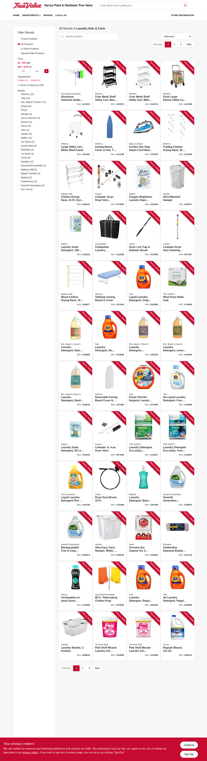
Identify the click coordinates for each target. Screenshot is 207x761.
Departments (30, 15)
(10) (25, 98)
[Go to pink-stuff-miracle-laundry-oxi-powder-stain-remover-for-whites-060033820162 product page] (143, 636)
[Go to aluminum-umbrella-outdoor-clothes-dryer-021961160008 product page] (75, 85)
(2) (26, 157)
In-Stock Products (30, 49)
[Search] (185, 5)
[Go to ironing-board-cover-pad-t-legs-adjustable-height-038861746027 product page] (109, 135)
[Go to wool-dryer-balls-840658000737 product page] (177, 285)
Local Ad (60, 15)
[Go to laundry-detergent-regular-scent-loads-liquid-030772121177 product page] (143, 586)
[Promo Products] (19, 39)
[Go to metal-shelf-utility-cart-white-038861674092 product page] (143, 85)
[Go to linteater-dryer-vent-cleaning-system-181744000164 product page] (109, 185)
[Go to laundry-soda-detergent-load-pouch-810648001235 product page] (75, 436)
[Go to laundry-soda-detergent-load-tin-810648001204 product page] (75, 235)
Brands (48, 15)
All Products (27, 44)
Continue (189, 745)
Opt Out (188, 754)
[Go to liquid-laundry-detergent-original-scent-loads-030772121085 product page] (143, 285)
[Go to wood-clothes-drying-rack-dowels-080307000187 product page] (75, 285)
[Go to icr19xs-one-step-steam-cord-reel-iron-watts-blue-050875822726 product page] (143, 135)
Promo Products (29, 39)
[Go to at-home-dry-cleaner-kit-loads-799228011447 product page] (143, 536)
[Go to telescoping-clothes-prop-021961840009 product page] (109, 586)
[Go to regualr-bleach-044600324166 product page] (177, 636)
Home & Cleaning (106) (32, 85)
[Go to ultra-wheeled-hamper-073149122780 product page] (177, 185)
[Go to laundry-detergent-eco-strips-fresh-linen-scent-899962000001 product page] (177, 436)
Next (189, 44)
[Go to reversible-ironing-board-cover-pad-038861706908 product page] (109, 386)
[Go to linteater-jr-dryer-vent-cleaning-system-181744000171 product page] (109, 436)
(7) (33, 102)
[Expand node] (19, 85)
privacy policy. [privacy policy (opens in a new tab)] (30, 752)
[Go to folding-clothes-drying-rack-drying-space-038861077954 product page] (177, 135)
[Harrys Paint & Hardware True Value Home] (27, 5)
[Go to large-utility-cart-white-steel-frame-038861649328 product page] (75, 135)
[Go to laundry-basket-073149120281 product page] (75, 636)
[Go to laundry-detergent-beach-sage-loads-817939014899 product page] (143, 486)
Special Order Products (32, 53)
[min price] (23, 71)
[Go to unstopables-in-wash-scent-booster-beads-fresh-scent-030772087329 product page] (75, 586)
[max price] (37, 71)
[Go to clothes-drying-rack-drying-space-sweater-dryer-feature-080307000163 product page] (75, 185)
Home (16, 15)
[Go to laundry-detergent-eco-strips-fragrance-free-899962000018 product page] (143, 436)
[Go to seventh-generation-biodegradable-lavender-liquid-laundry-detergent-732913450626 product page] (177, 486)
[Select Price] (46, 71)
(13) (27, 94)
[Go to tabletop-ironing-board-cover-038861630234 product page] (109, 285)
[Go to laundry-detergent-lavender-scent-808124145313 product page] (143, 335)
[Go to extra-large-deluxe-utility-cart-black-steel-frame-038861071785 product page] (177, 85)
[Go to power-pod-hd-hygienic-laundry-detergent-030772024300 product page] (143, 386)
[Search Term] (143, 5)
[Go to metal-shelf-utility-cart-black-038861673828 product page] (109, 85)
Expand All (35, 80)
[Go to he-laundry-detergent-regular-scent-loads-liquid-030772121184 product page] (177, 586)
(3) (30, 118)
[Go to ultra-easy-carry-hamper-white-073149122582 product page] (109, 536)
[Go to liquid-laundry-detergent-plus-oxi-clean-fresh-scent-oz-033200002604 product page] (75, 486)
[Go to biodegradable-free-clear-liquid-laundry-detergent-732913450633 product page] (75, 536)
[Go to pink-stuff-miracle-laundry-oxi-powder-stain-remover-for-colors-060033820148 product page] (109, 636)
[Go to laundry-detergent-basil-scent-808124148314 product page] (75, 386)
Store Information (182, 15)
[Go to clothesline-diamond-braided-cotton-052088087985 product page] (177, 536)
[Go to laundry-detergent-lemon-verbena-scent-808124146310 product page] (177, 335)
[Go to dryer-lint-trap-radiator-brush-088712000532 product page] (143, 235)
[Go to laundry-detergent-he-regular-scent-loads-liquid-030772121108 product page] (109, 335)
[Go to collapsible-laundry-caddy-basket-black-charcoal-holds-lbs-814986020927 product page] (109, 235)
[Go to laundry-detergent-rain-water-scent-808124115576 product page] (75, 335)
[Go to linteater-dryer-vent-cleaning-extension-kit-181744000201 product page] (177, 235)
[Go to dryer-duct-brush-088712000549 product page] (109, 486)
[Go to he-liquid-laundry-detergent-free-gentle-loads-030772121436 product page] (177, 386)
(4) (26, 106)
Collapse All (23, 80)
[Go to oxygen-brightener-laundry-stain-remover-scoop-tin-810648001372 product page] (143, 185)
